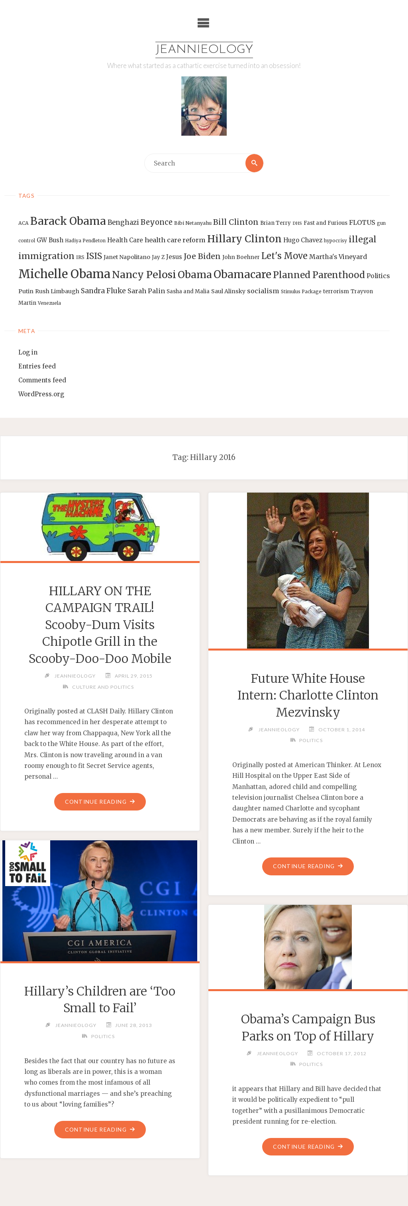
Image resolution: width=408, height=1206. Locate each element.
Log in (27, 352)
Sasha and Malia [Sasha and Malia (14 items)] (188, 291)
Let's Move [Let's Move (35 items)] (284, 255)
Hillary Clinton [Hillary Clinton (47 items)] (244, 239)
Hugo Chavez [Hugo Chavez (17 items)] (302, 240)
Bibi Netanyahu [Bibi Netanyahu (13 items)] (193, 223)
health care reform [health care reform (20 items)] (175, 240)
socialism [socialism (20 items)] (263, 291)
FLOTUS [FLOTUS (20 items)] (362, 222)
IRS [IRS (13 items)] (80, 257)
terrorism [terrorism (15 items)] (336, 291)
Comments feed (42, 380)
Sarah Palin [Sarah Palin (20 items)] (146, 291)
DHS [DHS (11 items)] (297, 223)
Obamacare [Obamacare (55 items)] (242, 274)
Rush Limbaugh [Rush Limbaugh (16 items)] (57, 291)
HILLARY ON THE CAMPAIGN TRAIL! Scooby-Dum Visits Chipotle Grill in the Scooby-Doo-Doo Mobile (99, 624)
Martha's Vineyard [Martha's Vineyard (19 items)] (338, 257)
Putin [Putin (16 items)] (25, 291)
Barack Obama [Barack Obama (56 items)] (68, 221)
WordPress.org (41, 394)
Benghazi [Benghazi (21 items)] (123, 222)
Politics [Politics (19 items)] (378, 276)
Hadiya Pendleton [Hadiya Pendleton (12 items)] (85, 241)
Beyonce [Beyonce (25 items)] (157, 222)
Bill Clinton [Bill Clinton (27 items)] (236, 222)
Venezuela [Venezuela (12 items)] (49, 303)
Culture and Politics (103, 687)
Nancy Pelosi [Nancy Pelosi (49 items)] (144, 274)
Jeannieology (204, 50)
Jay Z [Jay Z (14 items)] (158, 257)
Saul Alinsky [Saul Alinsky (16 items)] (228, 291)
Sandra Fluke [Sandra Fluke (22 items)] (103, 290)
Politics (311, 740)
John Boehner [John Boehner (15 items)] (241, 257)
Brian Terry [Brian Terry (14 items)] (275, 223)
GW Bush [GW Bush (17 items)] (50, 240)
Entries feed (37, 366)
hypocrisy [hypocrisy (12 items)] (335, 241)
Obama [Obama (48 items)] (195, 274)
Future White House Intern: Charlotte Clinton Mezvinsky (308, 695)
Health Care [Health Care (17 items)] (125, 240)
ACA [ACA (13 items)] (23, 223)
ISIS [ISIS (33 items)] (94, 256)
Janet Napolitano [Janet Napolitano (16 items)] (127, 257)
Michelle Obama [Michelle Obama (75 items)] (64, 274)
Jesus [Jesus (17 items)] (174, 257)
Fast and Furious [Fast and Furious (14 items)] (325, 223)
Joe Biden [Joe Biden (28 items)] (202, 256)
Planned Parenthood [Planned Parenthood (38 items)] (319, 275)
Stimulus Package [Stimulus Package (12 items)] (301, 291)
